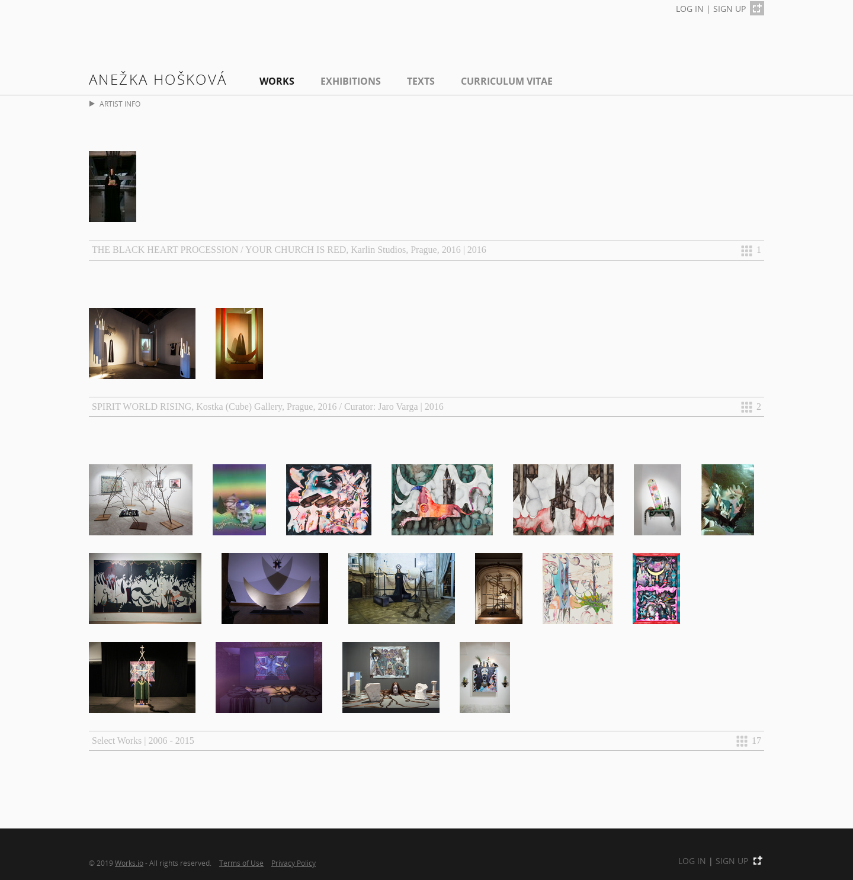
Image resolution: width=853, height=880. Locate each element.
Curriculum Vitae (507, 81)
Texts (421, 81)
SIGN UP (729, 8)
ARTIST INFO (114, 104)
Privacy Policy (293, 863)
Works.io (129, 863)
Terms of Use (241, 863)
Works (276, 81)
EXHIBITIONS (350, 81)
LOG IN (690, 8)
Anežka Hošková (158, 79)
